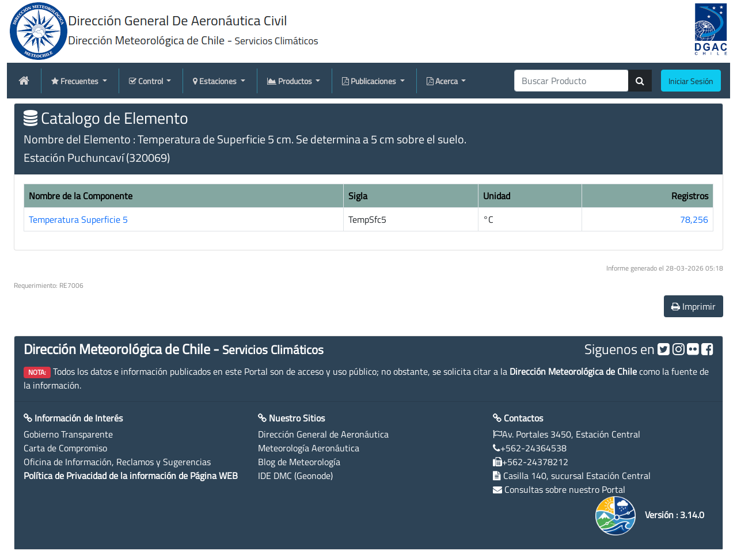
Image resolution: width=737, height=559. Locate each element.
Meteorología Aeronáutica (308, 448)
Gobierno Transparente (68, 434)
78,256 (694, 219)
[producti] (571, 81)
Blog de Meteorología (299, 462)
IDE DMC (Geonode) (295, 475)
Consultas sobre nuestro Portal (564, 489)
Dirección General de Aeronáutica (323, 434)
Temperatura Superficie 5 (78, 219)
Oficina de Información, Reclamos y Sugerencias (117, 462)
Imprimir (693, 306)
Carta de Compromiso (65, 448)
